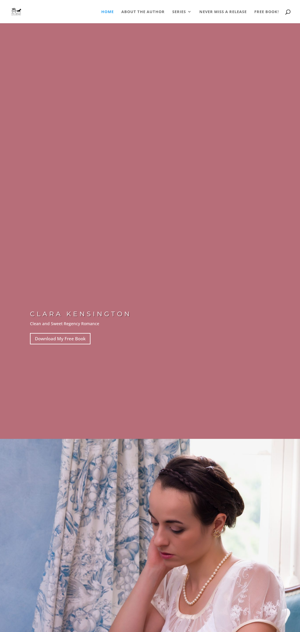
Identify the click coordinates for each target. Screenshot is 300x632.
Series (179, 12)
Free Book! (266, 12)
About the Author (143, 12)
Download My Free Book (60, 338)
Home (107, 12)
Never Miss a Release (223, 12)
